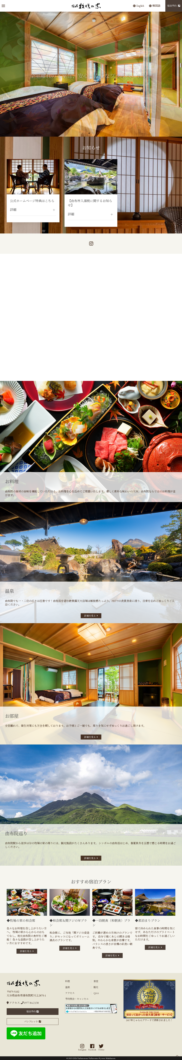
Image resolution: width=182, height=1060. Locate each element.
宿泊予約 (171, 5)
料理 (67, 981)
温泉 (67, 987)
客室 (96, 981)
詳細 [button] (13, 210)
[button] (3, 6)
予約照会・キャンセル (76, 998)
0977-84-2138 (30, 1003)
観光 (96, 987)
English (138, 6)
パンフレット (31, 1021)
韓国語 (154, 6)
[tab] (82, 133)
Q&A (96, 993)
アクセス (13, 1003)
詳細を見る (90, 615)
